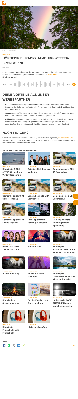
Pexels (14, 50)
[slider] (36, 84)
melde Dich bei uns (65, 138)
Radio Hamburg (54, 75)
